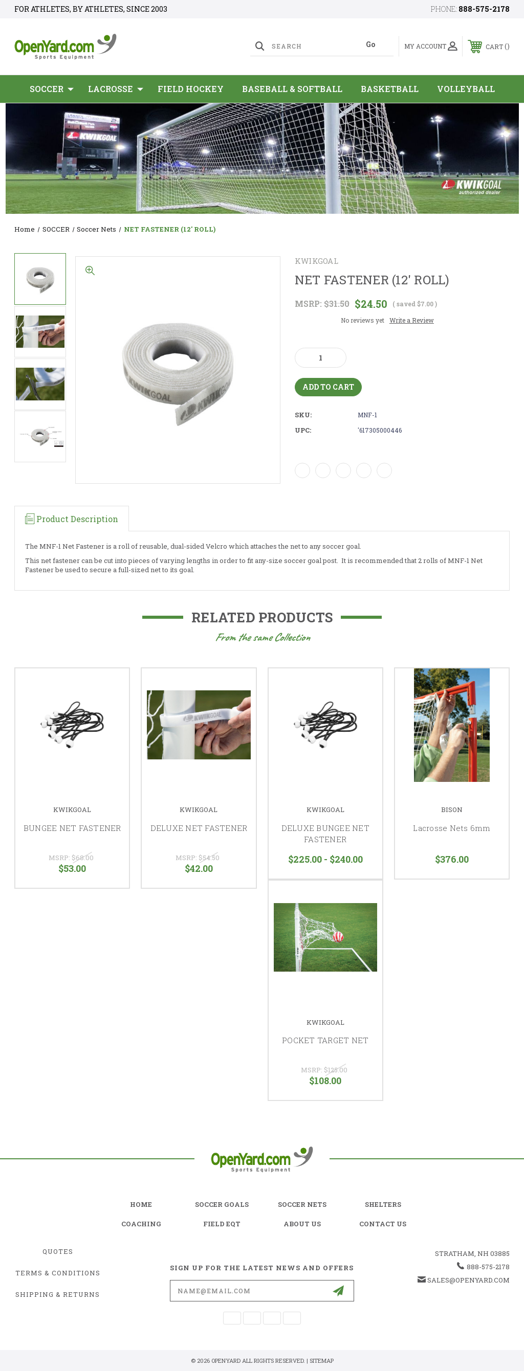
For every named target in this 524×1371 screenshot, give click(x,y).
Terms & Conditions (57, 1272)
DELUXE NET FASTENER (199, 828)
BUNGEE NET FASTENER (72, 828)
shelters (383, 1204)
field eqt (222, 1223)
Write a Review (411, 320)
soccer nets (302, 1204)
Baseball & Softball (292, 88)
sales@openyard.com (468, 1280)
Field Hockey (191, 88)
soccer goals (222, 1204)
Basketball (390, 88)
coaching (141, 1223)
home (141, 1204)
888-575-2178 (484, 9)
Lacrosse (115, 89)
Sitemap (322, 1360)
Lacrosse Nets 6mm (451, 828)
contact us (382, 1223)
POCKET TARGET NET (325, 1040)
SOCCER (52, 89)
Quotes (57, 1251)
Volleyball (466, 88)
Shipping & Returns (57, 1294)
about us (302, 1223)
